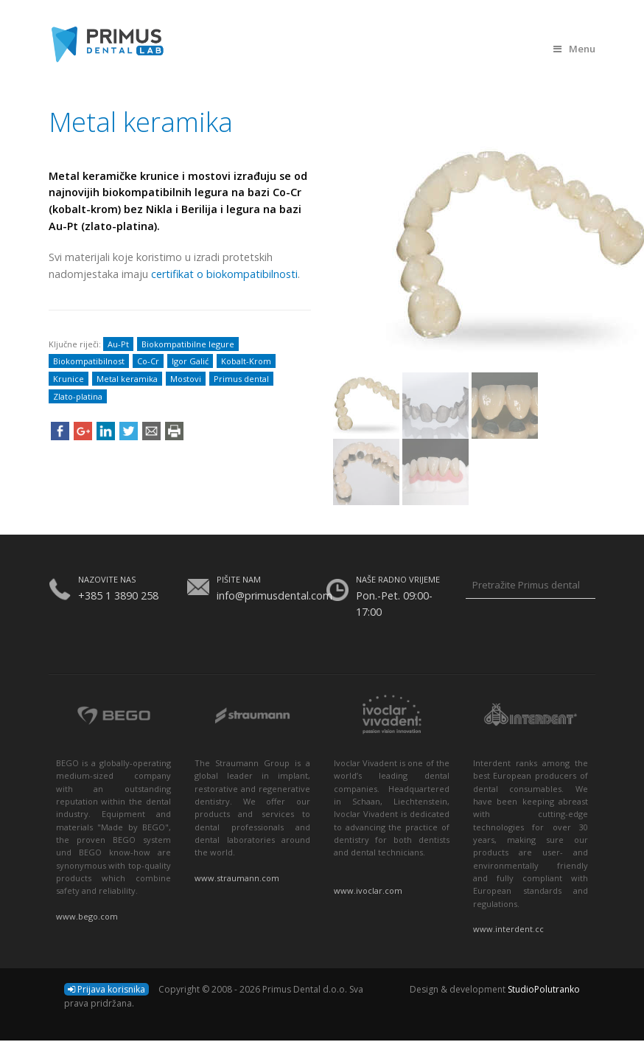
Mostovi (185, 378)
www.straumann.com (237, 877)
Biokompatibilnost (89, 361)
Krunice (68, 378)
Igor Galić (190, 361)
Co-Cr (148, 361)
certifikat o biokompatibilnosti (224, 274)
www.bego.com (87, 916)
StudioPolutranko (544, 989)
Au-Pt (118, 344)
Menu (574, 48)
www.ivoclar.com (368, 890)
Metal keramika (127, 378)
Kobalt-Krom (246, 361)
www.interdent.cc (508, 928)
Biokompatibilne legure (187, 344)
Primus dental (241, 378)
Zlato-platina (77, 396)
